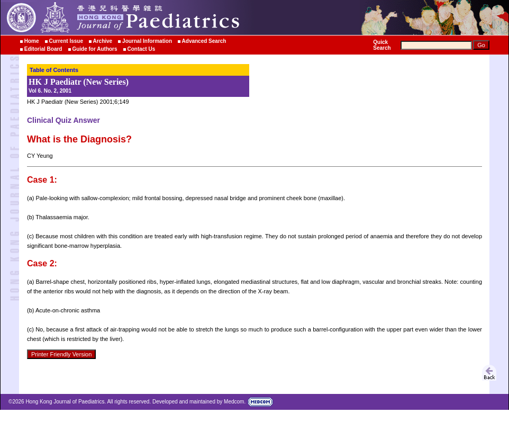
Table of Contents (54, 70)
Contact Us (141, 49)
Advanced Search (204, 41)
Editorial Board (43, 49)
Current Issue (66, 41)
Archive (103, 41)
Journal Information (147, 41)
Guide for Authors (94, 49)
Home (31, 41)
